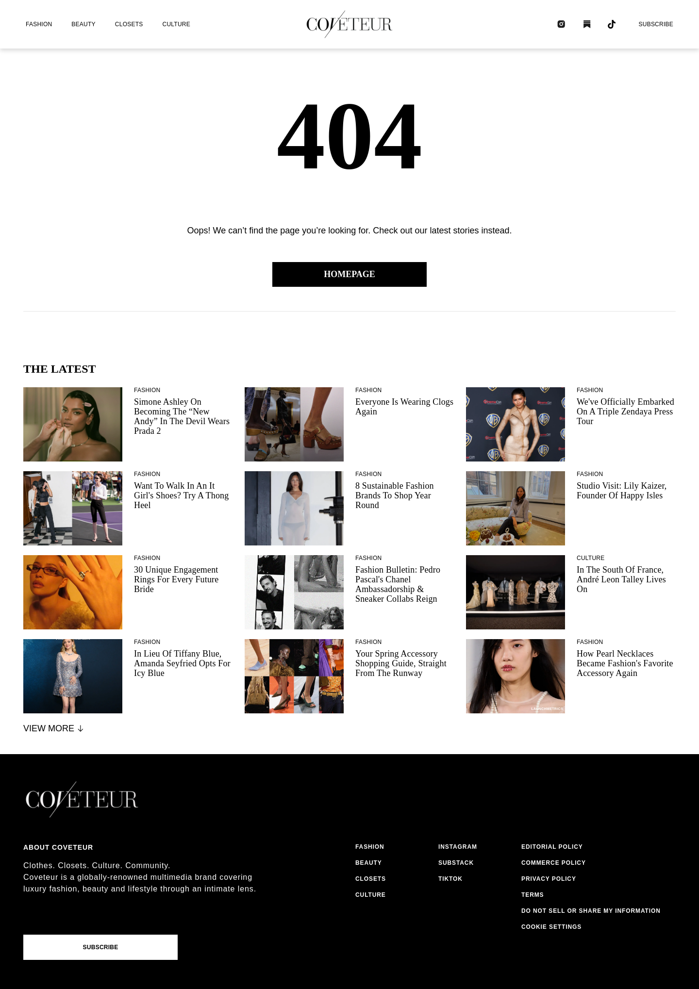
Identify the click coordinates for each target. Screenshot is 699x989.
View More (54, 728)
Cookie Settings (551, 926)
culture (176, 24)
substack (456, 862)
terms (532, 894)
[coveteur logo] (349, 24)
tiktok (450, 878)
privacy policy (548, 878)
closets (129, 24)
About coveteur (58, 847)
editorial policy (552, 846)
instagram (457, 846)
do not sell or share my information (591, 910)
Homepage (349, 274)
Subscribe (655, 24)
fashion (39, 24)
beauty (83, 24)
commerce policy (553, 862)
